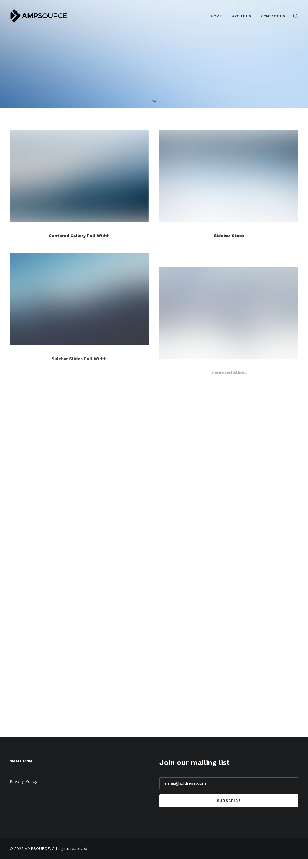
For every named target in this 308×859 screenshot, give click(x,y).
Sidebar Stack (229, 235)
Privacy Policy (23, 781)
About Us (241, 16)
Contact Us (273, 16)
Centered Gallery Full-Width (79, 235)
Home (216, 16)
